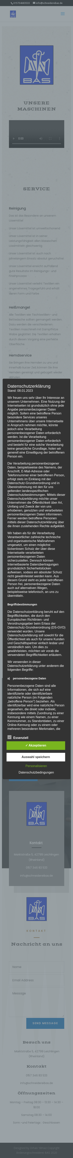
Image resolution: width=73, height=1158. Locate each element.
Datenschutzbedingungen (36, 772)
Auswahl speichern (36, 757)
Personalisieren (36, 766)
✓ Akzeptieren (35, 745)
